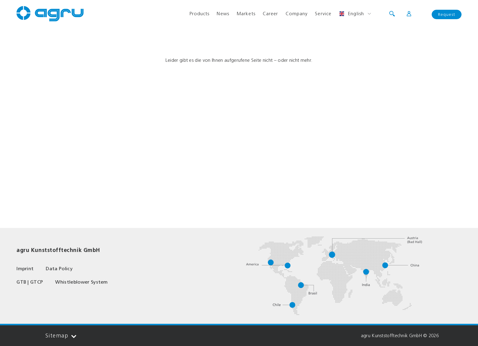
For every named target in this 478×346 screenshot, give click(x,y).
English (351, 14)
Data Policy (59, 268)
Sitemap (60, 336)
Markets (246, 13)
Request (446, 14)
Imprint (25, 268)
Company (297, 13)
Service (323, 13)
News (223, 13)
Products (199, 13)
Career (270, 13)
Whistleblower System (81, 282)
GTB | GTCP (29, 282)
